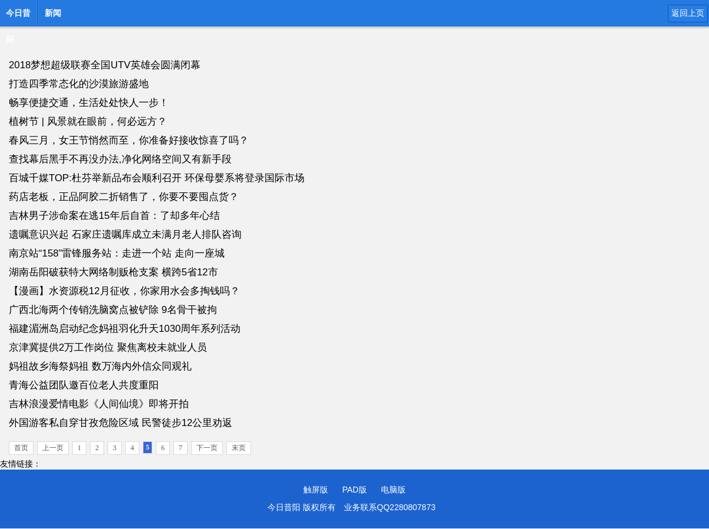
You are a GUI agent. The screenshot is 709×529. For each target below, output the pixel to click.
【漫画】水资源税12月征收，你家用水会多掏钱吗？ (124, 291)
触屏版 (315, 489)
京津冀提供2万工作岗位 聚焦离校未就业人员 (108, 347)
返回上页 (687, 13)
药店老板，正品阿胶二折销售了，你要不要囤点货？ (124, 196)
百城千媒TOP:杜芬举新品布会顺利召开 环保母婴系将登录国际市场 (157, 178)
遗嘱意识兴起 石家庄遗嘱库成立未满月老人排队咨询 (125, 234)
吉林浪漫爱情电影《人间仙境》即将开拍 (99, 404)
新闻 (53, 13)
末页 (239, 448)
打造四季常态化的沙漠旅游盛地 (79, 83)
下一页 (207, 448)
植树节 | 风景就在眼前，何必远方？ (88, 121)
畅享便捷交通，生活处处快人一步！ (89, 102)
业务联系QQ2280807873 (390, 507)
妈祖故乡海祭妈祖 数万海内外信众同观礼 (100, 366)
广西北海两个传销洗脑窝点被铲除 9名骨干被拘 (113, 309)
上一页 (52, 448)
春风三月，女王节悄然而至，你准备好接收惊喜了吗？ (129, 140)
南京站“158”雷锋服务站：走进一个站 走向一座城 (117, 253)
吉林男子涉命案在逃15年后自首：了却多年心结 (114, 215)
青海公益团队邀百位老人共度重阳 (84, 385)
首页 (21, 448)
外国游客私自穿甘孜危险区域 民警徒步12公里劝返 (120, 422)
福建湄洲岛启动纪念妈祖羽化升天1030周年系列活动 (124, 328)
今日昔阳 (18, 16)
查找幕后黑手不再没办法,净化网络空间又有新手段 (120, 159)
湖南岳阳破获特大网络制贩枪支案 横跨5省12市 (113, 272)
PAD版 (354, 489)
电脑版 (393, 489)
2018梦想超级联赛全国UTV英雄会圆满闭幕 (104, 65)
